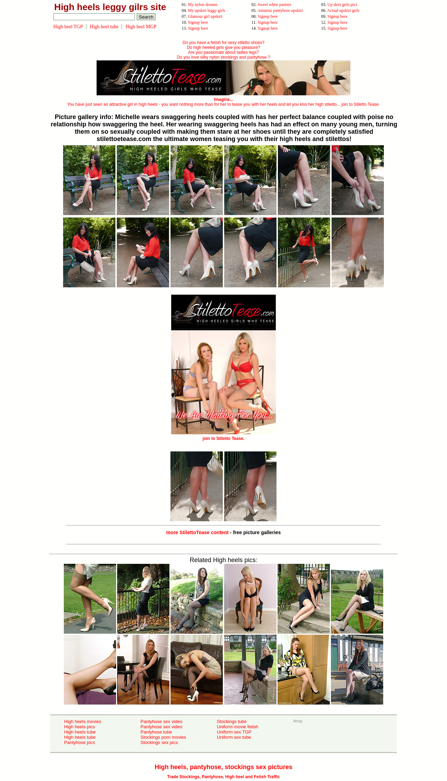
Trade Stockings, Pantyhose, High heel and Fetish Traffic (223, 776)
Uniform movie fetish (237, 726)
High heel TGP (68, 26)
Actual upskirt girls (343, 10)
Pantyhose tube (156, 732)
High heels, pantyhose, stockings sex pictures (223, 767)
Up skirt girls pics (342, 4)
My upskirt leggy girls (206, 10)
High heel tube (104, 26)
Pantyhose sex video (161, 721)
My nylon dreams (203, 4)
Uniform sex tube (234, 737)
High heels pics (79, 726)
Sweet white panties (274, 4)
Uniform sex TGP (234, 732)
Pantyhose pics (79, 742)
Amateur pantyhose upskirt (280, 10)
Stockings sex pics (159, 742)
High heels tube (80, 732)
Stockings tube (232, 721)
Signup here (268, 16)
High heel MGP (141, 26)
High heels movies (82, 721)
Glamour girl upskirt (205, 16)
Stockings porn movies (163, 737)
